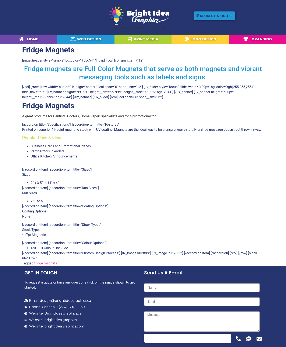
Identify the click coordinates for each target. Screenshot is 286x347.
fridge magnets (45, 263)
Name (148, 281)
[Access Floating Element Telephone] (238, 338)
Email (148, 295)
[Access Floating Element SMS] (249, 338)
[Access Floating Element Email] (259, 338)
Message (151, 309)
